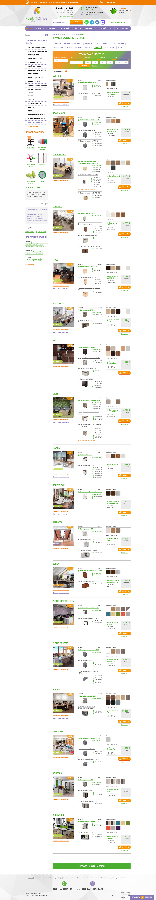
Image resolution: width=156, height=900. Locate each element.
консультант (76, 22)
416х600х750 (96, 179)
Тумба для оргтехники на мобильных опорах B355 (86, 706)
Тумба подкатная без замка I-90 (88, 820)
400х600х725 (98, 427)
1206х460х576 (98, 195)
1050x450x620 (98, 247)
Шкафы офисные (34, 103)
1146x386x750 (98, 469)
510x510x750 (98, 466)
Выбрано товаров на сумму (125, 11)
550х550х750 (98, 83)
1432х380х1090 (98, 621)
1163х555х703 (98, 496)
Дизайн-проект (107, 28)
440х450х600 (97, 349)
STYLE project (59, 153)
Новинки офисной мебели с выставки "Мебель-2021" (34, 260)
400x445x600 (98, 214)
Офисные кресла (34, 62)
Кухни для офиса (34, 81)
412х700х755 (98, 134)
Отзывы (84, 876)
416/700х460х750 (97, 177)
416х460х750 (96, 175)
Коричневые (108, 46)
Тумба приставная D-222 (86, 789)
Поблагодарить (64, 887)
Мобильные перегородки (37, 85)
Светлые (87, 46)
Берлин (56, 687)
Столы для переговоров (37, 70)
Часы (42, 181)
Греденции (58, 46)
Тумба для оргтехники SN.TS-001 (89, 191)
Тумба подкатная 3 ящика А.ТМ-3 (89, 118)
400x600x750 (98, 224)
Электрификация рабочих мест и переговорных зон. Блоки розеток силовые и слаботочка (36, 245)
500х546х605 (98, 529)
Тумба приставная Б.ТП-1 (86, 308)
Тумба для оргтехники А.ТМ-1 (88, 139)
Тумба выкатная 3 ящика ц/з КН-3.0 (90, 569)
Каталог (29, 28)
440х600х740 (98, 360)
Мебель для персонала (37, 47)
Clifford (57, 74)
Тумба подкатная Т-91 (85, 453)
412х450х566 (98, 739)
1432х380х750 (98, 793)
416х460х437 (98, 164)
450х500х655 (98, 94)
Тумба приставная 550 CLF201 (88, 81)
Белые (68, 46)
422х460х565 (98, 780)
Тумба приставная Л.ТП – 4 (87, 275)
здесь (32, 222)
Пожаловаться (92, 887)
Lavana (56, 446)
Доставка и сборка (90, 28)
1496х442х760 (98, 385)
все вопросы (29, 232)
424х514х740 (98, 661)
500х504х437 (97, 824)
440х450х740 (98, 358)
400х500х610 (98, 696)
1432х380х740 (98, 619)
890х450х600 (98, 673)
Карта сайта (105, 876)
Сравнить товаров (142, 897)
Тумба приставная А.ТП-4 (86, 128)
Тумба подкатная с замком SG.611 (89, 398)
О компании (39, 28)
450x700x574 (98, 468)
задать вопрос (41, 232)
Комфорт (57, 204)
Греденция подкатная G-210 (87, 548)
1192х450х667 (98, 143)
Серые (97, 46)
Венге (119, 46)
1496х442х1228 (98, 383)
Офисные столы (34, 55)
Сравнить (124, 104)
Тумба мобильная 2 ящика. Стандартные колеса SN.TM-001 (88, 160)
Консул (56, 562)
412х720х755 (98, 281)
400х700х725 (98, 428)
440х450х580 (98, 348)
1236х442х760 (98, 381)
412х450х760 (98, 749)
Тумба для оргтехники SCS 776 (88, 758)
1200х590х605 (98, 551)
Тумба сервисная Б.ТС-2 (86, 319)
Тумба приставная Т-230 (86, 463)
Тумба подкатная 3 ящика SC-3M (89, 736)
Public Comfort (60, 641)
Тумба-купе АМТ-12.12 (85, 377)
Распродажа (33, 126)
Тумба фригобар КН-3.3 (86, 579)
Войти (100, 2)
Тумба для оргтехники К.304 (87, 234)
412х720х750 (98, 310)
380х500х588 (98, 608)
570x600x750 (98, 226)
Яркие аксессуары (35, 122)
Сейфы (30, 111)
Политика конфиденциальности (36, 894)
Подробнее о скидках (69, 2)
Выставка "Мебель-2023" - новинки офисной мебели (34, 253)
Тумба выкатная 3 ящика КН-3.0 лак (90, 490)
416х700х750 (96, 181)
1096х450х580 (98, 321)
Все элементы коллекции (61, 100)
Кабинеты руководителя (37, 51)
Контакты (126, 28)
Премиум (31, 99)
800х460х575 (97, 782)
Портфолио (50, 28)
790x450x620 (98, 230)
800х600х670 (98, 709)
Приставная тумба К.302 (86, 222)
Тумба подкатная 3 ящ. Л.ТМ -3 (88, 265)
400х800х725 (98, 430)
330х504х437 (98, 822)
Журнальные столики (36, 118)
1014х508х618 (98, 833)
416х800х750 (96, 183)
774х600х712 (98, 760)
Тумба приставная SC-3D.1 (86, 747)
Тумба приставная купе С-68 (87, 617)
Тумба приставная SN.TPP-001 (88, 173)
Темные (78, 46)
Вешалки (31, 107)
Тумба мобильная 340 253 (87, 694)
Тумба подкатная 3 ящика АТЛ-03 (89, 345)
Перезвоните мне (66, 16)
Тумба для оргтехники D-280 (87, 799)
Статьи (118, 28)
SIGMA (55, 391)
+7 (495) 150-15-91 (64, 8)
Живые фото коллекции (61, 103)
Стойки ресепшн (34, 66)
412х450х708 (97, 122)
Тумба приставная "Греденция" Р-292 (88, 670)
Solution (57, 771)
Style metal (59, 301)
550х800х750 (97, 85)
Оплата (78, 28)
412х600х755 (98, 133)
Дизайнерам (69, 28)
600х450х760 (98, 751)
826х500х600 (98, 675)
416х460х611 (97, 167)
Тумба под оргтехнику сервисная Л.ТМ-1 (89, 287)
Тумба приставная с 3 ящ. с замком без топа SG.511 (89, 423)
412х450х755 (98, 131)
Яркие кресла (31, 148)
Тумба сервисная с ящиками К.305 (89, 244)
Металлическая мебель (37, 115)
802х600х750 (98, 414)
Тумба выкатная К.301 (85, 211)
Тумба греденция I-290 (85, 830)
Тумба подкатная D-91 (85, 778)
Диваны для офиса (35, 78)
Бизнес (30, 96)
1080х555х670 (98, 494)
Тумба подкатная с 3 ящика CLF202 (90, 91)
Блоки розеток (33, 74)
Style (55, 258)
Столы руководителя (36, 59)
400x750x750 (98, 228)
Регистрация (110, 2)
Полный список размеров (86, 187)
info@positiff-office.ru (118, 22)
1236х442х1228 (98, 379)
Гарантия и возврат (94, 876)
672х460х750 (98, 791)
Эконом (30, 92)
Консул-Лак (59, 483)
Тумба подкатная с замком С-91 (88, 648)
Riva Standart (60, 111)
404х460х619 (98, 401)
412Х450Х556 (98, 120)
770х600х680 (98, 141)
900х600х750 (98, 540)
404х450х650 (98, 492)
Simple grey (58, 729)
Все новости (29, 264)
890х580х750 (98, 834)
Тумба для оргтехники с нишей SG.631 (88, 411)
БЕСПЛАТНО (90, 9)
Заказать (125, 101)
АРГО (55, 338)
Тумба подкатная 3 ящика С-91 (88, 606)
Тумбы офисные (34, 89)
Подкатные (88, 43)
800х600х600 (98, 369)
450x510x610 (98, 455)
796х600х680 (98, 193)
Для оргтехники (117, 43)
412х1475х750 (98, 312)
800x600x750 (98, 236)
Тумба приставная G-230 (86, 538)
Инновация (58, 813)
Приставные (102, 43)
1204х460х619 (98, 416)
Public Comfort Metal (64, 599)
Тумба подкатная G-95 (85, 527)
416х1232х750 (97, 184)
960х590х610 (98, 802)
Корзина (122, 8)
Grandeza (57, 520)
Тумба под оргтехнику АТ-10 (87, 367)
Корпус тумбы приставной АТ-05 (89, 356)
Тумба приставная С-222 (86, 659)
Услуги (59, 28)
